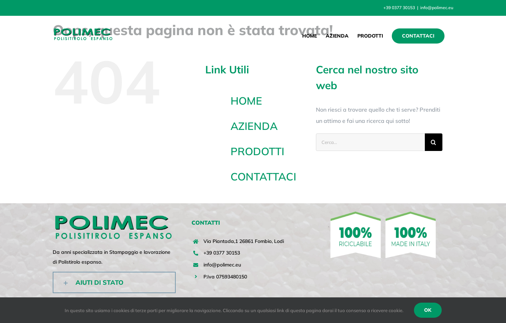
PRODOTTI (257, 151)
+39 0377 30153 (221, 253)
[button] (114, 282)
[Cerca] (433, 142)
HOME (246, 100)
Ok (428, 310)
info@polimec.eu (436, 7)
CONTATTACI (263, 176)
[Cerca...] (370, 142)
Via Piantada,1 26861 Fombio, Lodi (243, 241)
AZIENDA (254, 126)
